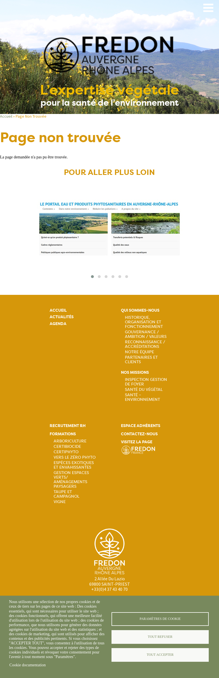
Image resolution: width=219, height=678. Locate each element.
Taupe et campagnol (66, 494)
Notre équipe (139, 351)
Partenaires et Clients (141, 359)
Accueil (6, 116)
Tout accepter (160, 655)
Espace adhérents (140, 425)
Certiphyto (66, 451)
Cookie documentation (27, 665)
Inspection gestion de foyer (146, 382)
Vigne (60, 501)
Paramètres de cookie (160, 619)
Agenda (58, 323)
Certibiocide (67, 446)
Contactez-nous (139, 434)
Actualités (62, 317)
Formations (63, 434)
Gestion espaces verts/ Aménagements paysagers (71, 479)
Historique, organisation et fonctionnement (144, 322)
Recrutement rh (68, 425)
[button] (92, 276)
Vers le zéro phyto (75, 457)
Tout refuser (160, 637)
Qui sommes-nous (140, 310)
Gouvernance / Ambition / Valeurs (146, 334)
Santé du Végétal (144, 389)
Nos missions (135, 372)
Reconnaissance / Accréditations (145, 344)
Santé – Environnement (142, 397)
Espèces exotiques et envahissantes (74, 465)
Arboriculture (70, 441)
